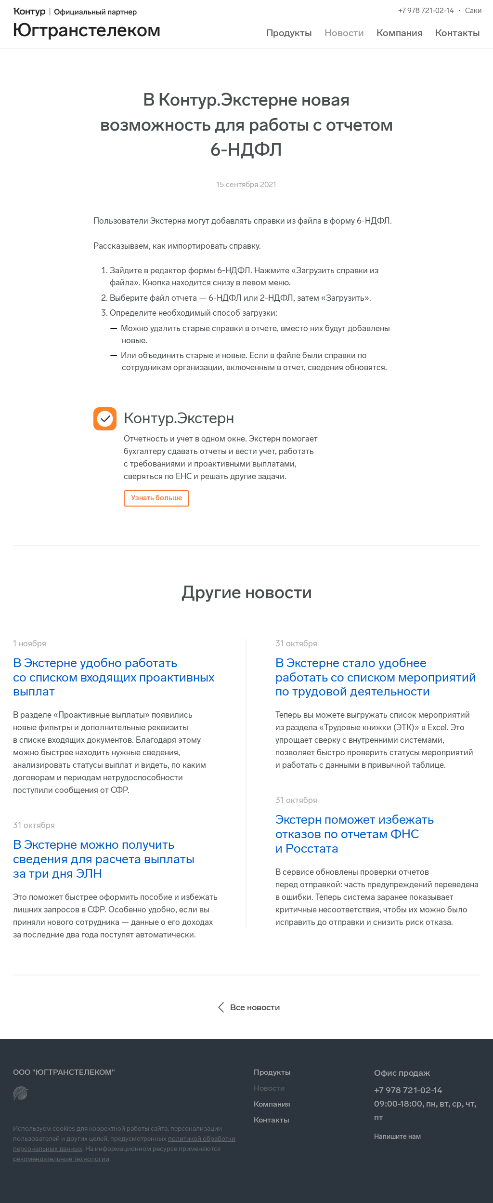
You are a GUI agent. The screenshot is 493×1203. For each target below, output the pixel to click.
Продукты (289, 33)
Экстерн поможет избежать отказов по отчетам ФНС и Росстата (354, 834)
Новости (344, 33)
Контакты (457, 33)
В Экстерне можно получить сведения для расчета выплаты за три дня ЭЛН (104, 859)
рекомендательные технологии (61, 1159)
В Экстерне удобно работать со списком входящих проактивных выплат (113, 677)
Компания (399, 33)
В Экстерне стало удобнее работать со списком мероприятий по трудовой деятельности (375, 677)
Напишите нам (397, 1137)
